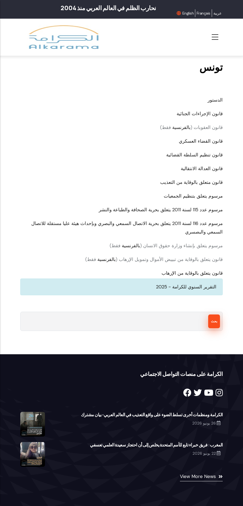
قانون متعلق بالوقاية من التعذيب (191, 182)
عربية (217, 13)
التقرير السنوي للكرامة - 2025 (186, 287)
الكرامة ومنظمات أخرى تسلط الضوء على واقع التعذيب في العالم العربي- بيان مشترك (152, 415)
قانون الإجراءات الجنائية (200, 114)
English (188, 13)
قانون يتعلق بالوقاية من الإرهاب (192, 273)
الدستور (215, 100)
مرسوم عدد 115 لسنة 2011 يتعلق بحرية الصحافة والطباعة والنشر (161, 210)
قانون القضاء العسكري (201, 141)
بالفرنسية (181, 127)
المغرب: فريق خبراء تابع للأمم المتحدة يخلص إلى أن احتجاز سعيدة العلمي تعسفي (156, 445)
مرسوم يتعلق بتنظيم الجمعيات (193, 196)
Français (203, 13)
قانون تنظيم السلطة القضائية (194, 155)
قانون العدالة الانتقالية (202, 168)
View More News (198, 476)
